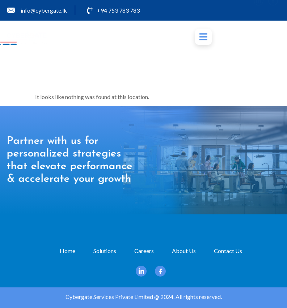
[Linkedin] (258, 10)
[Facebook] (273, 10)
